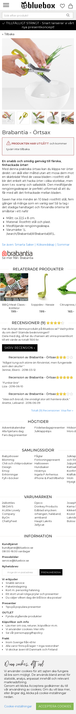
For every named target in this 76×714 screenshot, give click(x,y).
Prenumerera (51, 572)
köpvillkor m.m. (48, 625)
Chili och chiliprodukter (17, 463)
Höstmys (40, 470)
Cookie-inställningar (18, 706)
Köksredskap (45, 244)
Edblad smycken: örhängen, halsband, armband (47, 514)
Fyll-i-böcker (10, 478)
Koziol (71, 513)
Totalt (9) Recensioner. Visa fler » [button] (52, 410)
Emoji (5, 470)
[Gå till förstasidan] (38, 5)
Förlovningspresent (47, 459)
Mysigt (71, 481)
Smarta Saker (24, 244)
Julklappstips (42, 431)
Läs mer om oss (16, 625)
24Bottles (8, 502)
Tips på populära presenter (23, 606)
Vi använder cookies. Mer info (25, 629)
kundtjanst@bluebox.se (17, 547)
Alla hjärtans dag (13, 431)
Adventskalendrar (13, 427)
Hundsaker (41, 467)
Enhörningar (10, 474)
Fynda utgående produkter (24, 616)
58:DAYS (7, 506)
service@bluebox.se (15, 560)
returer (31, 625)
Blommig (8, 459)
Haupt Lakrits (43, 521)
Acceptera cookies (55, 706)
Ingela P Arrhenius (46, 474)
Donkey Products (46, 506)
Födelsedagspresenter (49, 427)
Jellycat (39, 524)
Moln (70, 478)
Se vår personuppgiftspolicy (24, 632)
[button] (5, 5)
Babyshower (10, 456)
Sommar (63, 244)
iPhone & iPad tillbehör (49, 478)
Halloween (41, 463)
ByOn (6, 517)
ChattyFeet (9, 521)
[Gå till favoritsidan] (62, 5)
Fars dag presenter (14, 435)
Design (6, 467)
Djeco (38, 502)
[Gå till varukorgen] (70, 5)
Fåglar (38, 456)
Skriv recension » (19, 348)
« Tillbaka (8, 34)
